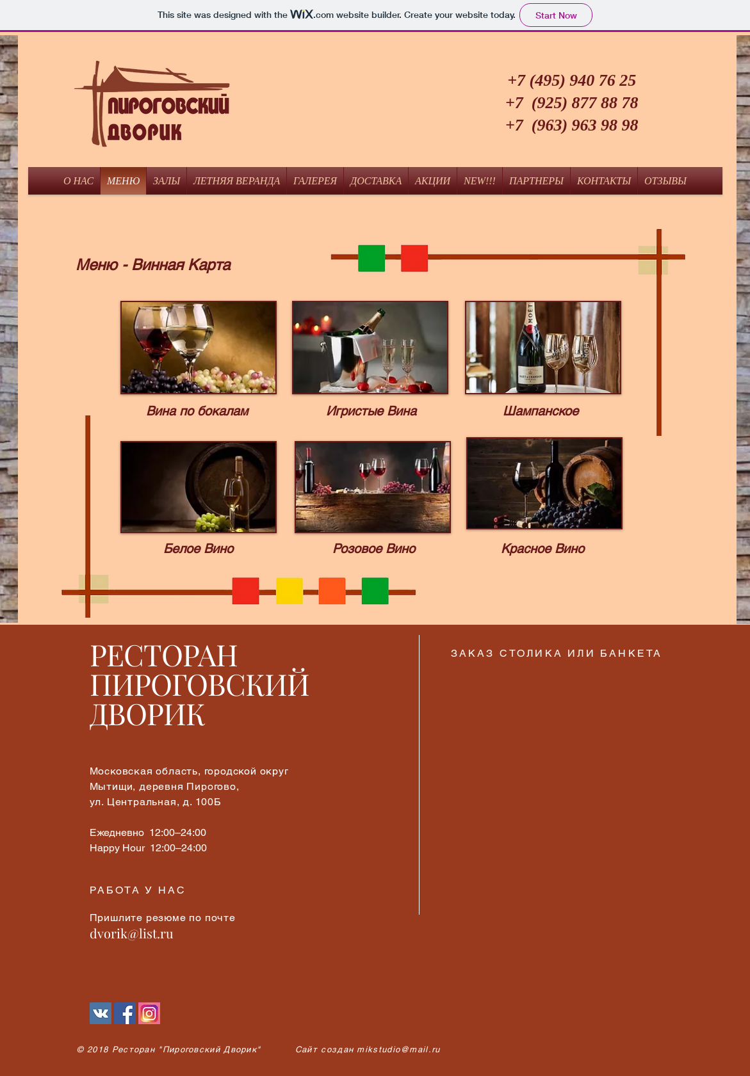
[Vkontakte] (100, 1013)
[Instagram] (149, 1013)
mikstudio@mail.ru (398, 1049)
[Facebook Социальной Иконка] (125, 1013)
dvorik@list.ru (132, 933)
